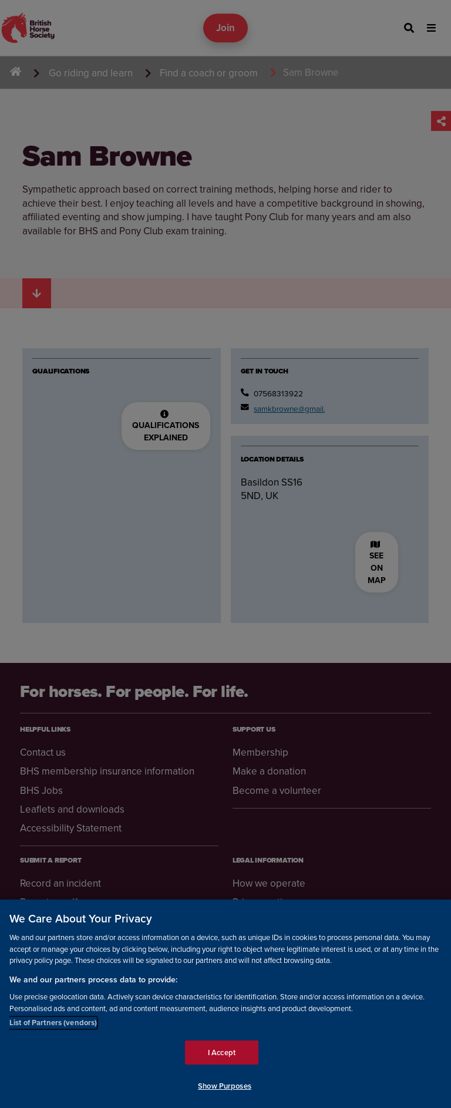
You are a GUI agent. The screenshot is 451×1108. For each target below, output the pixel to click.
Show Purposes (224, 1086)
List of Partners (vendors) (53, 1023)
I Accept (221, 1053)
